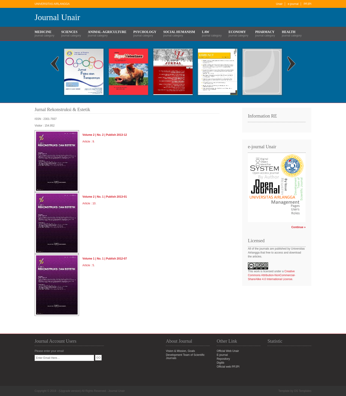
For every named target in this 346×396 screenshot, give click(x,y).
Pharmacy (264, 32)
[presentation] (70, 370)
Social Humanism (179, 32)
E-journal (222, 355)
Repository (223, 358)
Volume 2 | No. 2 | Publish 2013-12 (104, 134)
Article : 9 (88, 141)
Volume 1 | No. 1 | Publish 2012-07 (104, 258)
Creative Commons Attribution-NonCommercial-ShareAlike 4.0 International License (271, 275)
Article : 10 (89, 203)
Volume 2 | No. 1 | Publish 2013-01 (104, 196)
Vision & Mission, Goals (180, 351)
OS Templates (302, 391)
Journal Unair (57, 17)
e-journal (293, 4)
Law (205, 32)
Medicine (43, 32)
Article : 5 (88, 265)
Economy (237, 32)
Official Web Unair (228, 351)
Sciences (69, 32)
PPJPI (307, 4)
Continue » (298, 227)
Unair (279, 4)
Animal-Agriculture (107, 32)
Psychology (144, 32)
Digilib (220, 362)
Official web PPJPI (228, 366)
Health (288, 32)
